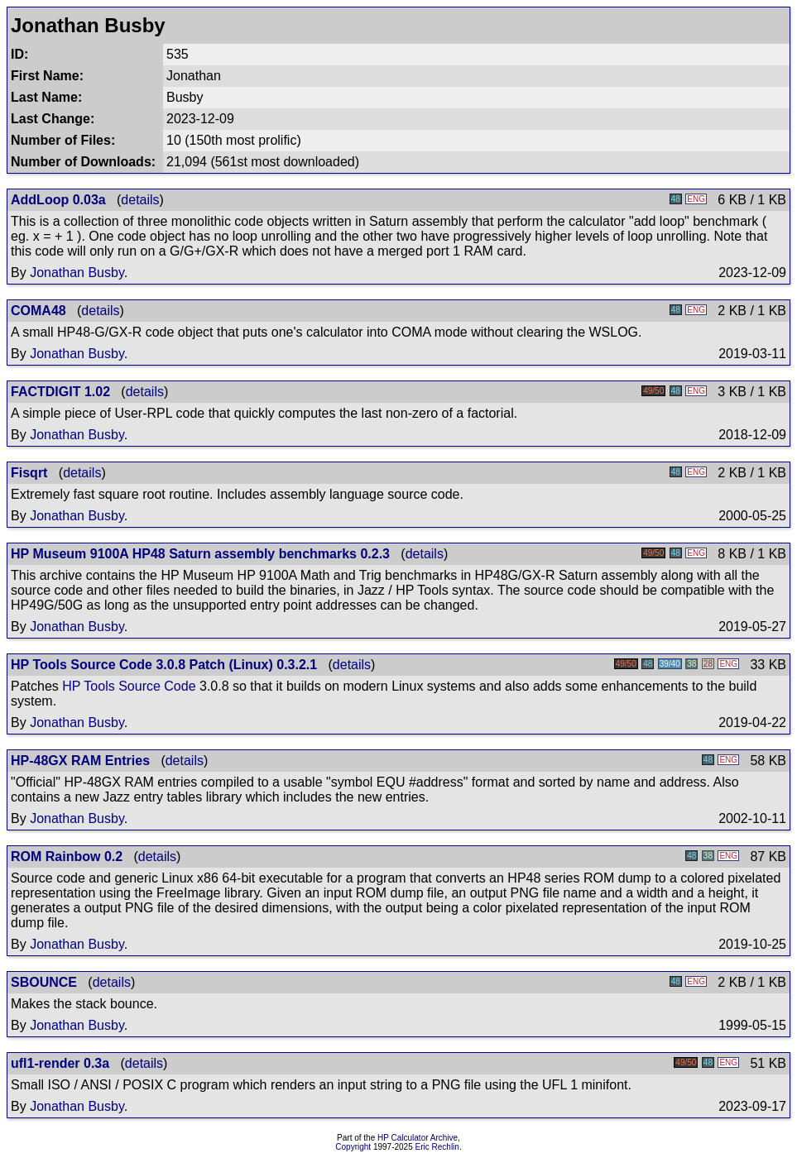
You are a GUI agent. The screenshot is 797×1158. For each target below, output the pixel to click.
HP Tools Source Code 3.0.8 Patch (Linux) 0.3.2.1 (164, 665)
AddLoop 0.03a (58, 200)
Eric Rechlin (437, 1146)
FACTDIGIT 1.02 (60, 392)
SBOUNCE (44, 982)
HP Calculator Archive (417, 1137)
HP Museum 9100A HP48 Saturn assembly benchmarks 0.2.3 (200, 554)
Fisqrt (29, 473)
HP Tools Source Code (128, 686)
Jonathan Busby (77, 273)
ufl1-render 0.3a (60, 1063)
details (140, 200)
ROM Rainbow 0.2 (66, 856)
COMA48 (38, 311)
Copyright (353, 1146)
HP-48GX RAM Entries (80, 761)
